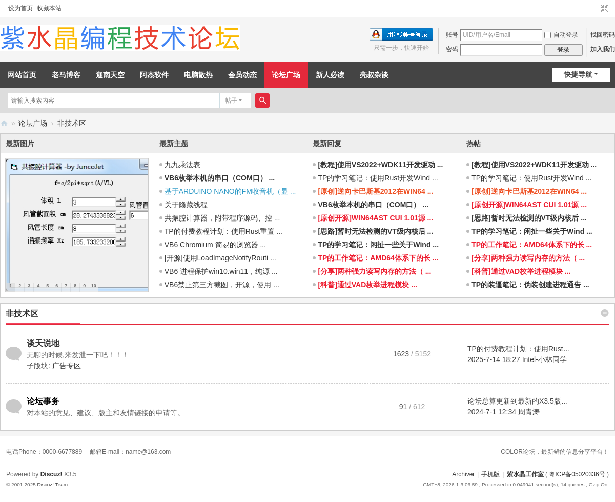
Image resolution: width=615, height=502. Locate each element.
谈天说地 (43, 343)
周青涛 (529, 412)
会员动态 (242, 75)
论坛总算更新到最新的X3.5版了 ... (521, 401)
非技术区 (22, 313)
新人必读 (330, 75)
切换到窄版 (604, 8)
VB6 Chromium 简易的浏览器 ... (215, 244)
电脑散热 (198, 75)
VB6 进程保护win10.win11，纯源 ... (221, 271)
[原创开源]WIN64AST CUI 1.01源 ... (375, 218)
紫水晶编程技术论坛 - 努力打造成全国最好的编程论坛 (4, 123)
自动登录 (561, 34)
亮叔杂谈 (374, 75)
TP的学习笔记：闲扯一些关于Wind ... (378, 244)
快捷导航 (578, 74)
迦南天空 (110, 75)
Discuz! (51, 474)
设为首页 (20, 8)
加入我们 (602, 49)
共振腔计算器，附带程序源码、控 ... (222, 218)
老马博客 (66, 75)
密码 (452, 49)
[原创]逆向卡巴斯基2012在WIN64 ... (375, 191)
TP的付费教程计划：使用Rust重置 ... (223, 231)
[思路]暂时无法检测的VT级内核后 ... (375, 231)
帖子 (231, 100)
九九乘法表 (182, 164)
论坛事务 (43, 401)
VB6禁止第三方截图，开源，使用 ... (222, 284)
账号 (452, 34)
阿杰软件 (154, 75)
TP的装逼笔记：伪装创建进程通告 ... (530, 284)
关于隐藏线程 (186, 204)
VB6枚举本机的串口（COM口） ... (220, 178)
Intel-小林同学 (544, 359)
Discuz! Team (52, 484)
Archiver (463, 474)
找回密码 (602, 34)
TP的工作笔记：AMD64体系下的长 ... (378, 258)
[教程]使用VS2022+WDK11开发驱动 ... (380, 164)
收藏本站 (49, 8)
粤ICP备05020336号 (577, 474)
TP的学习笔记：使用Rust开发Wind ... (378, 178)
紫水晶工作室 (525, 474)
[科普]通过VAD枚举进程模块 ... (367, 284)
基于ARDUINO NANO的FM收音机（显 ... (230, 191)
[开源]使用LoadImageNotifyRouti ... (220, 258)
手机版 (490, 474)
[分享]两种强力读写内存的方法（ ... (374, 271)
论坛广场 (286, 75)
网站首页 (22, 75)
